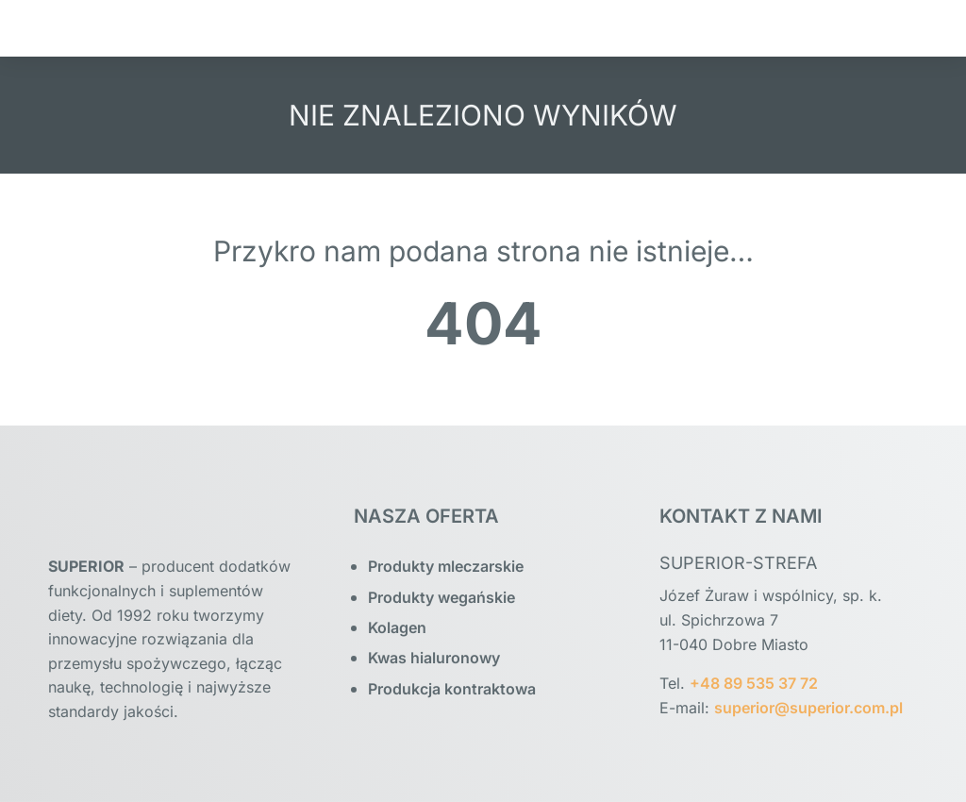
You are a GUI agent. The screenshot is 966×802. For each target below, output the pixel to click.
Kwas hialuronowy (434, 657)
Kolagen (397, 627)
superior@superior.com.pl (808, 707)
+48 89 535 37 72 (754, 683)
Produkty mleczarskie (446, 566)
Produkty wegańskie (441, 597)
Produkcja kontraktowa (452, 688)
